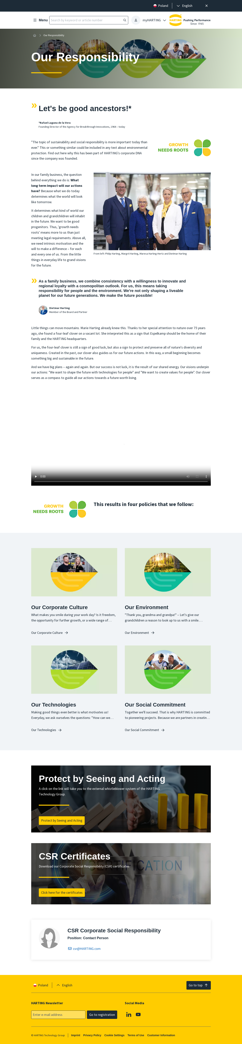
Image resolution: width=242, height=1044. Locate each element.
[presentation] (184, 6)
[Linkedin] (129, 1015)
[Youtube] (138, 1015)
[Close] (206, 6)
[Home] (34, 35)
